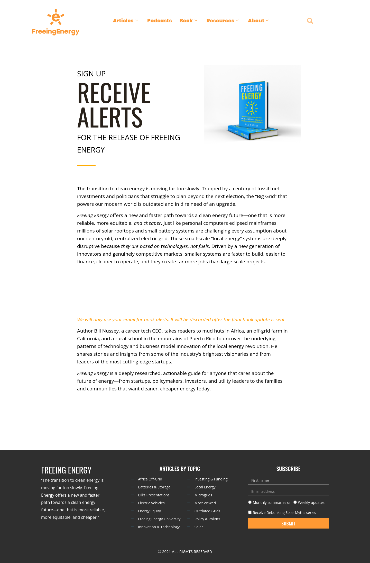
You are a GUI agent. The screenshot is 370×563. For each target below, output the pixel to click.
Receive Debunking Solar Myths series (284, 512)
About (258, 20)
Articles (125, 20)
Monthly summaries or (272, 502)
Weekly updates (311, 502)
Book (188, 20)
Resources (223, 20)
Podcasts (159, 20)
